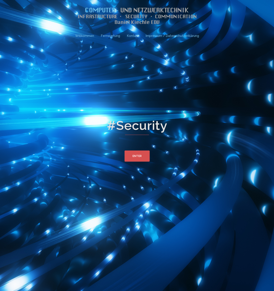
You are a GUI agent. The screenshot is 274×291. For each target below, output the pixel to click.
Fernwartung (110, 36)
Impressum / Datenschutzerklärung (172, 36)
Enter (137, 156)
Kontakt (133, 36)
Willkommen (84, 36)
